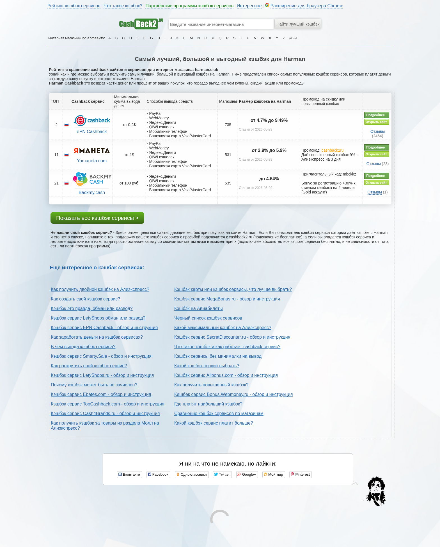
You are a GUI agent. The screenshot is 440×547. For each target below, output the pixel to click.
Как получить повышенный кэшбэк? (211, 384)
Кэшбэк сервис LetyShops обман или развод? (98, 318)
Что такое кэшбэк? (123, 5)
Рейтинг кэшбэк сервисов (73, 5)
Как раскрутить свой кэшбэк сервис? (89, 365)
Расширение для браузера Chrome (307, 5)
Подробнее (375, 115)
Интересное (249, 5)
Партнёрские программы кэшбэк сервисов (189, 5)
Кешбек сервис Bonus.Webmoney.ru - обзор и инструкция (233, 394)
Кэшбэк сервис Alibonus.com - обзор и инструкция (226, 375)
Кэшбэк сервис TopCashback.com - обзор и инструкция (107, 404)
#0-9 (293, 38)
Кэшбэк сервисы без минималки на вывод (218, 356)
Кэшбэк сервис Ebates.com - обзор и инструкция (101, 394)
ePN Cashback (92, 131)
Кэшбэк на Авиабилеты (198, 308)
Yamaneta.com (92, 160)
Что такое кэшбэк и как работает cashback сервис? (227, 346)
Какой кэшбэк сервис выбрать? (206, 365)
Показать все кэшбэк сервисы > (97, 218)
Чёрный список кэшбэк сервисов (208, 318)
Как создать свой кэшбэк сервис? (85, 299)
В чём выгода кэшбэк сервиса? (83, 346)
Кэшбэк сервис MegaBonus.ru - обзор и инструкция (227, 299)
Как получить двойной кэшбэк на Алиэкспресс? (100, 289)
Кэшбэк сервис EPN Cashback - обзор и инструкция (104, 327)
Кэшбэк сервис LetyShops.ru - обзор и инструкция (102, 375)
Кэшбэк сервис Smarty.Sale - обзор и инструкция (101, 356)
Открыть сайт (376, 122)
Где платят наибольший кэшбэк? (208, 404)
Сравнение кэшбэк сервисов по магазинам (218, 413)
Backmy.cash (92, 192)
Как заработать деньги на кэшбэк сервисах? (97, 337)
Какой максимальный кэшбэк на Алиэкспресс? (222, 327)
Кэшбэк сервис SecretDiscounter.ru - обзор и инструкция (232, 337)
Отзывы (377, 131)
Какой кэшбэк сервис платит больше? (213, 423)
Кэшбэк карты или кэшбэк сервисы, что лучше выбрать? (233, 289)
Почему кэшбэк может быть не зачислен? (94, 384)
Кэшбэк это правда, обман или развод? (92, 308)
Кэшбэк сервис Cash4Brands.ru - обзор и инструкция (105, 413)
